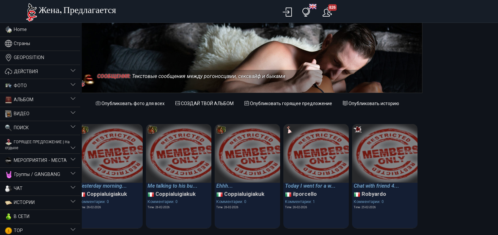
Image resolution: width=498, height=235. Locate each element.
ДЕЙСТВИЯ (40, 71)
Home (16, 29)
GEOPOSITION (24, 57)
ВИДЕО (40, 114)
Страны (17, 43)
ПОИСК (40, 128)
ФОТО (40, 85)
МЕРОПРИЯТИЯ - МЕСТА (40, 160)
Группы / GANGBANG (40, 174)
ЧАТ (40, 188)
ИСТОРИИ (40, 202)
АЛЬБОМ (40, 99)
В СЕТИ (17, 216)
